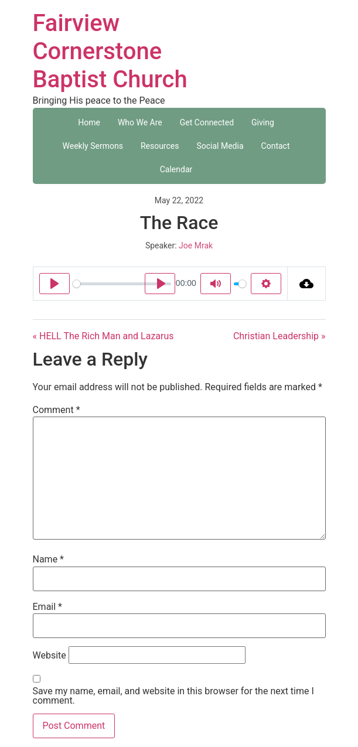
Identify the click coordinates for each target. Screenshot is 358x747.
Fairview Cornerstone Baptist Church (110, 51)
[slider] (122, 283)
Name (48, 559)
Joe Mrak (196, 245)
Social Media (219, 146)
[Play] (54, 283)
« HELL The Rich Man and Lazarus (103, 336)
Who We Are (140, 122)
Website (49, 655)
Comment (56, 410)
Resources (160, 146)
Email (47, 607)
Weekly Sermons (93, 146)
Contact (275, 146)
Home (89, 122)
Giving (262, 122)
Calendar (176, 169)
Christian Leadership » (279, 336)
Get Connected (207, 122)
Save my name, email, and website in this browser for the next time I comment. (173, 696)
